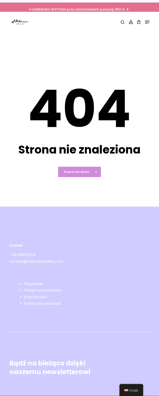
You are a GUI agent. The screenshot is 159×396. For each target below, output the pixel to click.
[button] (147, 22)
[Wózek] (139, 22)
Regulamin (33, 283)
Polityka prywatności (43, 290)
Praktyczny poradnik (42, 303)
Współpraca (35, 296)
